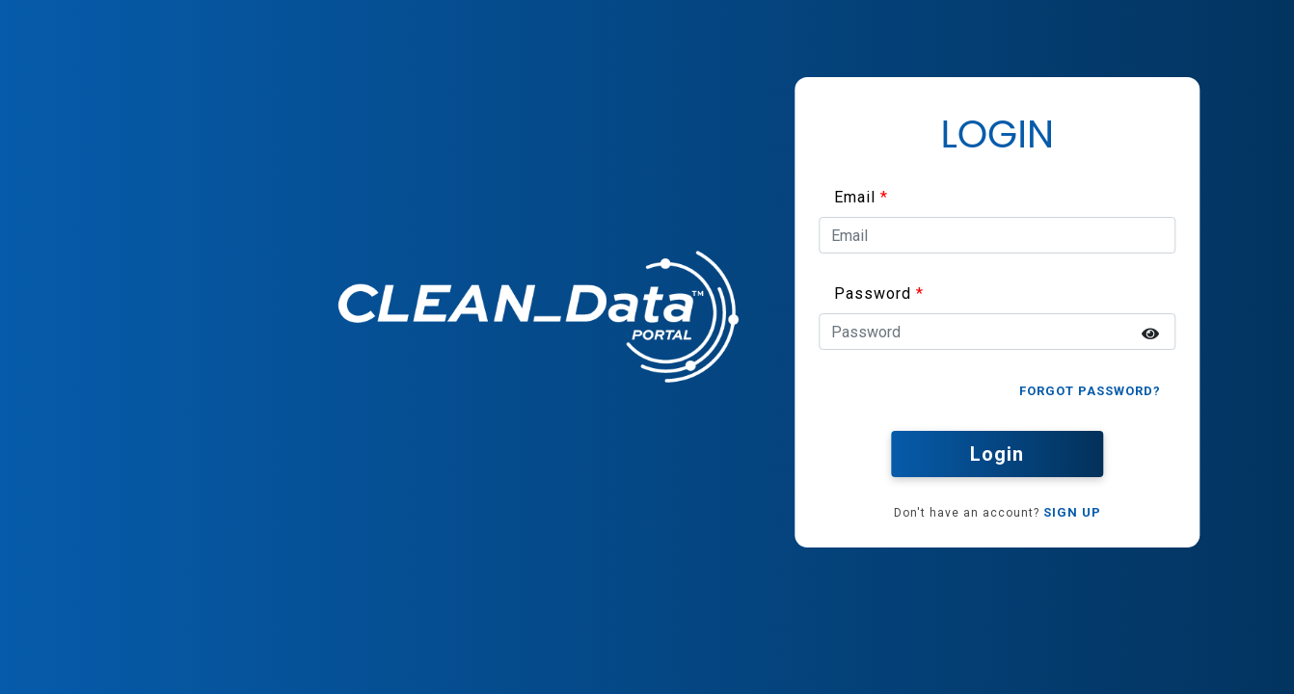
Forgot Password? (1090, 391)
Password (872, 293)
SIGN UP (1072, 512)
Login (997, 454)
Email (855, 197)
